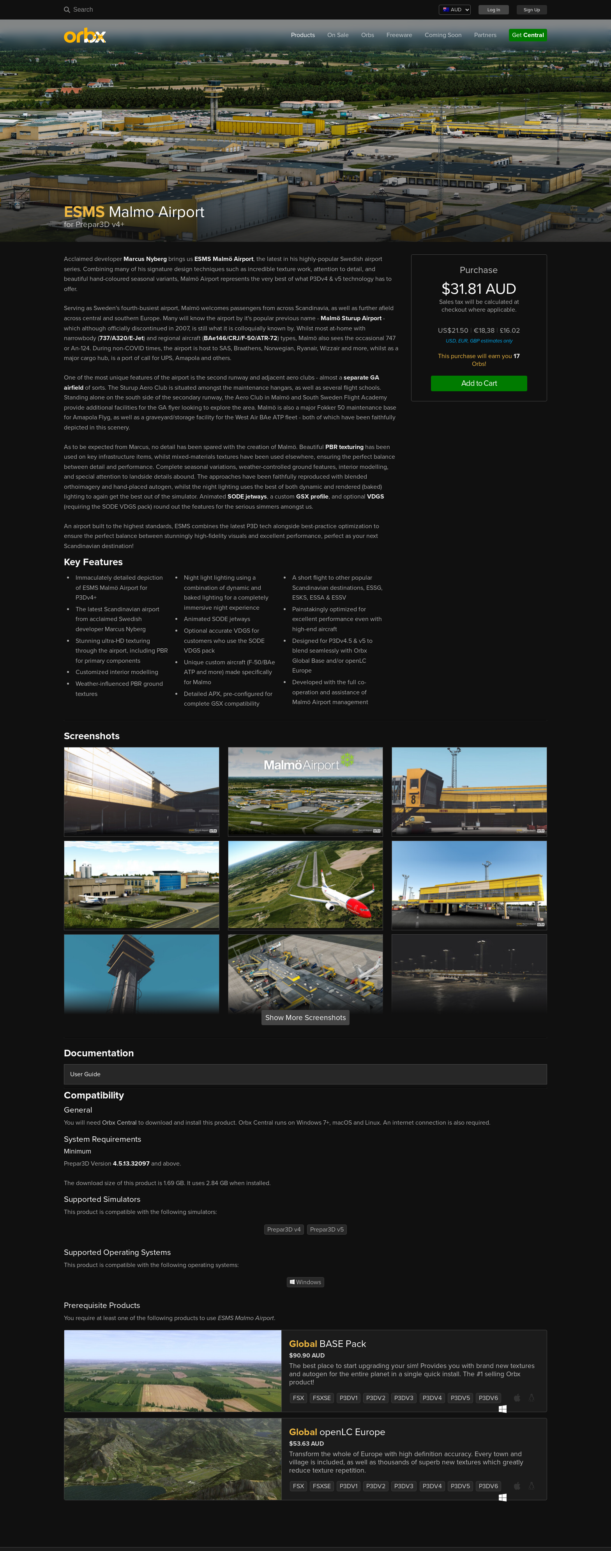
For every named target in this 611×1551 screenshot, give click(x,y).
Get (528, 35)
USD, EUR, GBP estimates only (479, 341)
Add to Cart (479, 383)
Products (303, 35)
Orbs (367, 35)
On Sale (338, 35)
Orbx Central (119, 1123)
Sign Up (532, 9)
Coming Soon (443, 35)
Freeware (399, 35)
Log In (493, 9)
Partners (485, 35)
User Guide (85, 1074)
